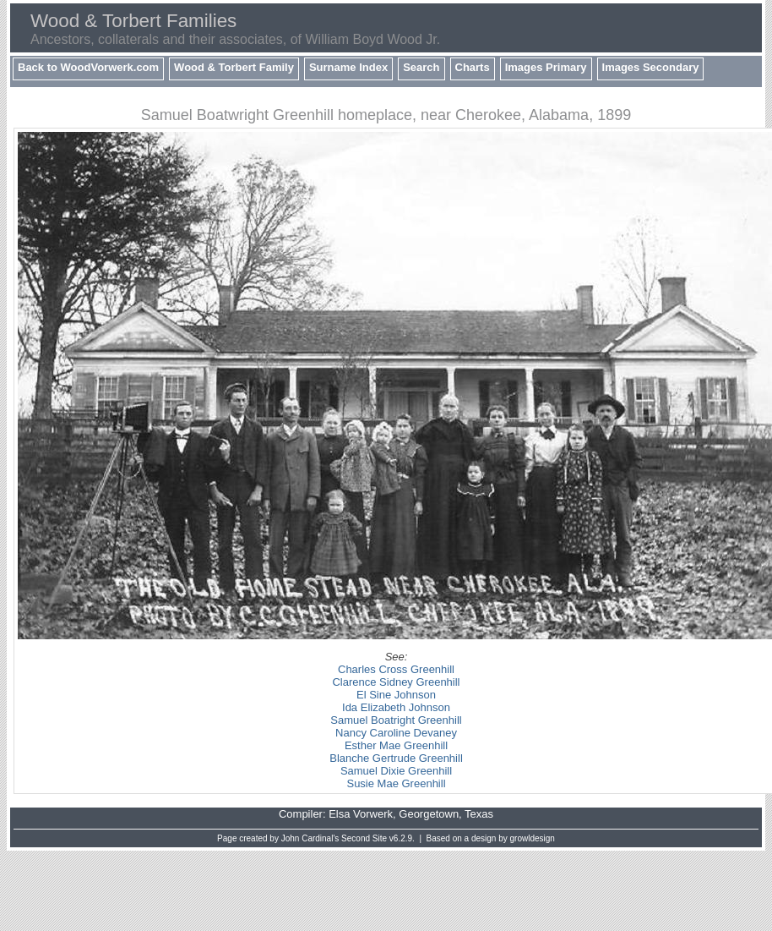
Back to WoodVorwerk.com (88, 67)
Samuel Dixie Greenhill (396, 770)
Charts (472, 67)
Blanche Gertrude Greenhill (396, 758)
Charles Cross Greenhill (396, 669)
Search (421, 67)
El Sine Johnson (396, 694)
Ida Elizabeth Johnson (396, 707)
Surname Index (348, 67)
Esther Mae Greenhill (396, 745)
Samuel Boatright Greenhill (395, 720)
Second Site (364, 838)
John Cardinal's (310, 838)
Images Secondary (650, 67)
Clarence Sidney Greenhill (395, 682)
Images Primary (546, 67)
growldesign (532, 838)
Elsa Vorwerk (361, 814)
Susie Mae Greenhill (395, 783)
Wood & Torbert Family (234, 67)
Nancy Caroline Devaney (396, 732)
